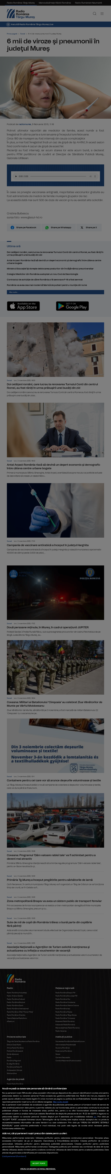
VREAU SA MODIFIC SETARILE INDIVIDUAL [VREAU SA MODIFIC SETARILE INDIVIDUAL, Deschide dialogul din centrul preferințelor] (38, 1169)
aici (95, 1117)
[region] (55, 1129)
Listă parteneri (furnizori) (14, 1156)
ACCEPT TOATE (38, 1163)
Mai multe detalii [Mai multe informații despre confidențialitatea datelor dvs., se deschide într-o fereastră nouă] (60, 1102)
